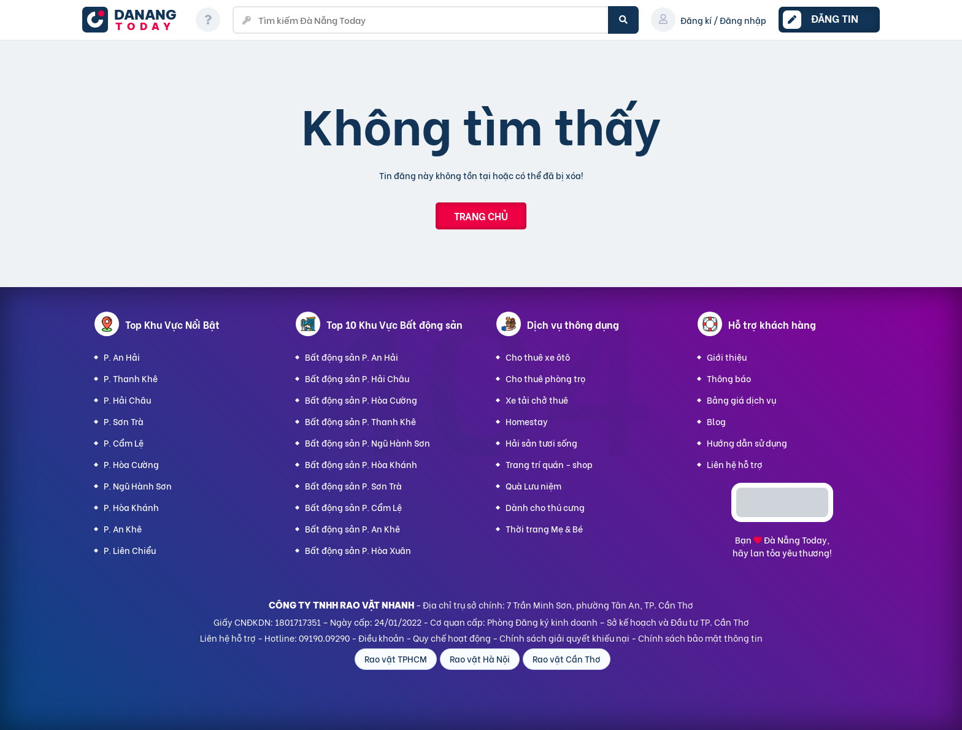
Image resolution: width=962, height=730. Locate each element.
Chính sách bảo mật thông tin (700, 637)
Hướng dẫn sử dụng (747, 442)
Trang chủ (481, 216)
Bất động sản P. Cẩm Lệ (353, 507)
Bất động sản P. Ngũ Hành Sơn (367, 442)
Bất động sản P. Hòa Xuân (358, 550)
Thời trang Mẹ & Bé (544, 528)
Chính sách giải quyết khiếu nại (564, 637)
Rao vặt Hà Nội (480, 658)
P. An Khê (123, 528)
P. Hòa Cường (131, 464)
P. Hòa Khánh (131, 507)
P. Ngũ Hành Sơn (138, 485)
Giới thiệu (727, 356)
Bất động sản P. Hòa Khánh (361, 464)
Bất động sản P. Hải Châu (357, 378)
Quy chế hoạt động (452, 637)
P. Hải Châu (127, 399)
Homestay (527, 421)
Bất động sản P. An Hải (351, 356)
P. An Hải (122, 356)
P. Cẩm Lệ (124, 442)
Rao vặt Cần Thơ (567, 658)
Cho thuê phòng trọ (545, 378)
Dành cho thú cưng (545, 507)
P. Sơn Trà (124, 421)
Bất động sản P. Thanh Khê (360, 421)
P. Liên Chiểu (130, 550)
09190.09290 (324, 637)
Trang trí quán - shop (549, 464)
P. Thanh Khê (131, 378)
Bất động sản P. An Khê (352, 528)
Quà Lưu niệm (533, 485)
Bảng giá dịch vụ (741, 399)
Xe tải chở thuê (537, 399)
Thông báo (729, 378)
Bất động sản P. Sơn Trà (353, 485)
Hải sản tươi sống (541, 442)
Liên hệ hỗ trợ (735, 464)
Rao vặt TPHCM (395, 658)
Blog (716, 421)
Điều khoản (381, 637)
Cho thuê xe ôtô (538, 356)
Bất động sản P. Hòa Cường (361, 399)
